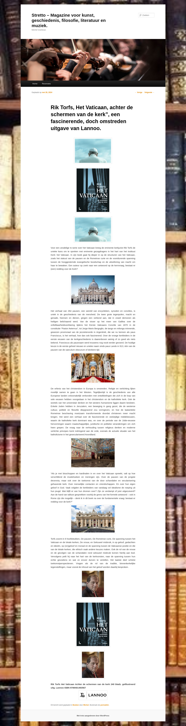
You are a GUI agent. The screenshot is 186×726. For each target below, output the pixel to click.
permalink (104, 705)
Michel (86, 705)
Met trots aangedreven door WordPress (93, 716)
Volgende (149, 92)
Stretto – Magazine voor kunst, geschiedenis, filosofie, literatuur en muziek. (69, 20)
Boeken (76, 705)
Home (34, 84)
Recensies (46, 84)
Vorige (138, 92)
